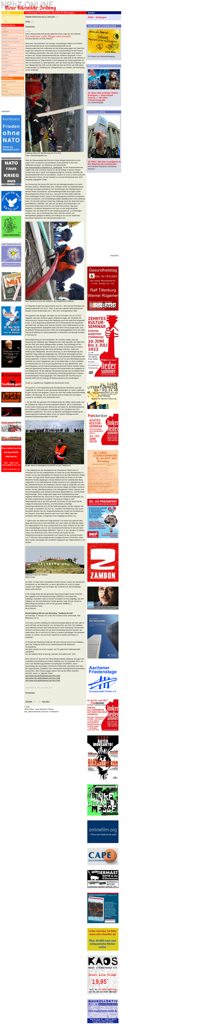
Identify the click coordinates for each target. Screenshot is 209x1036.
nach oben (45, 701)
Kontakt (5, 91)
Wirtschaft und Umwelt (11, 41)
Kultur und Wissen (9, 72)
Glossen (5, 55)
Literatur (5, 75)
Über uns (5, 88)
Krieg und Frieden (9, 48)
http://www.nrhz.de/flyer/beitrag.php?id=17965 (42, 680)
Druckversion (30, 27)
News (4, 28)
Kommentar (6, 51)
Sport (4, 68)
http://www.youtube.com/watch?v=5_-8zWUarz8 (43, 168)
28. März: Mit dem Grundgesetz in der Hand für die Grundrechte (104, 162)
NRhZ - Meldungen (97, 17)
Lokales (5, 31)
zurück (27, 21)
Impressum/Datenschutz (11, 94)
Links (4, 84)
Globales (5, 45)
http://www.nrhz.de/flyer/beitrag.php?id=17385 (42, 676)
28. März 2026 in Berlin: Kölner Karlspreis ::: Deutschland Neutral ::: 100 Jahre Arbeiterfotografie (103, 96)
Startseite (28, 701)
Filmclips (5, 61)
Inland (4, 35)
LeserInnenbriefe (9, 81)
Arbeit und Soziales (10, 38)
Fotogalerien (7, 65)
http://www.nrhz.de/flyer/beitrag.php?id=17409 (42, 678)
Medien (5, 58)
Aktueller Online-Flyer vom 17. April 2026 (40, 17)
